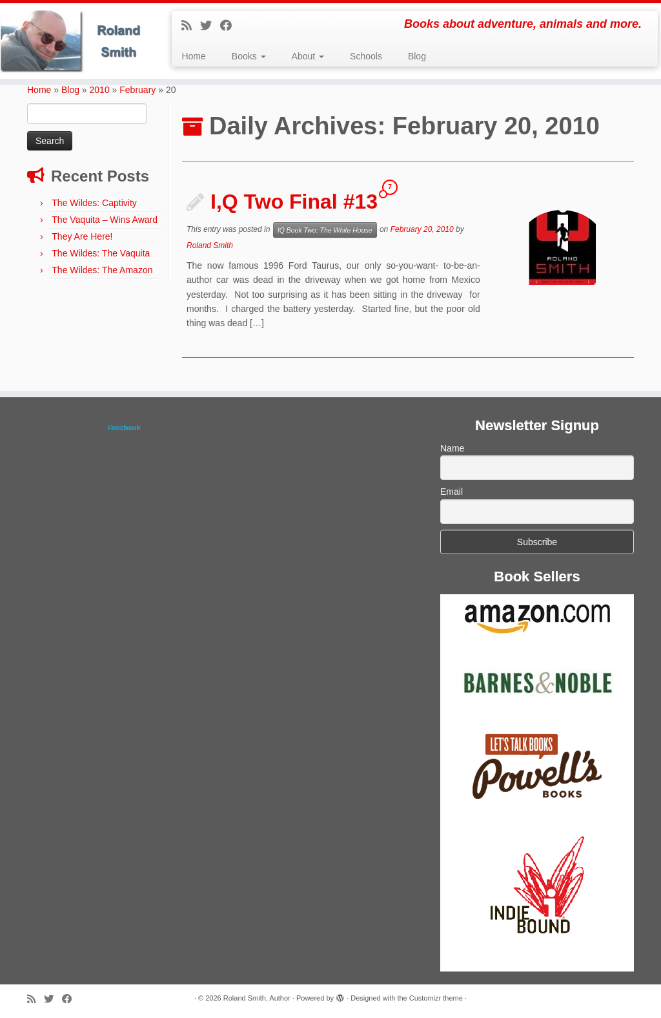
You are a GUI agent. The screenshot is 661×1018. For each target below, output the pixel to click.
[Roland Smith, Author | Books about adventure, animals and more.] (77, 41)
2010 (100, 90)
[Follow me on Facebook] (230, 25)
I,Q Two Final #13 (294, 201)
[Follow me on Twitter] (210, 25)
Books (249, 56)
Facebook (123, 427)
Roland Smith (210, 245)
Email (451, 491)
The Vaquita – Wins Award (105, 219)
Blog (417, 56)
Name (452, 448)
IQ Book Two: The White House (325, 230)
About (308, 56)
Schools (366, 56)
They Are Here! (82, 236)
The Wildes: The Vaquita (101, 253)
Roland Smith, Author (256, 998)
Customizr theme (436, 998)
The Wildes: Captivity (94, 203)
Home (193, 56)
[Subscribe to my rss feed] (190, 25)
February (137, 90)
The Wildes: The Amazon (102, 270)
